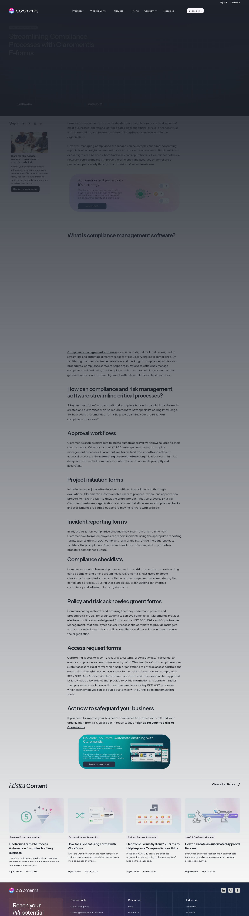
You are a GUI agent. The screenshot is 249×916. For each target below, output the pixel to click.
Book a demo (195, 11)
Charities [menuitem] (190, 864)
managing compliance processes (103, 146)
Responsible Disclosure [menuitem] (76, 894)
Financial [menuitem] (190, 852)
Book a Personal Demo (25, 188)
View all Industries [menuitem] (195, 870)
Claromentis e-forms (115, 392)
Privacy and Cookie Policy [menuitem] (22, 894)
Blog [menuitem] (130, 846)
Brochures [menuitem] (133, 852)
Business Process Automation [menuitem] (86, 858)
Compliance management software (92, 292)
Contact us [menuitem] (235, 2)
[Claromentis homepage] (23, 11)
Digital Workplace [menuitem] (80, 846)
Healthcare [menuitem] (192, 858)
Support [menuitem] (223, 2)
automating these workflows (118, 396)
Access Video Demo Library (29, 874)
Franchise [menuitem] (191, 846)
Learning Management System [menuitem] (87, 852)
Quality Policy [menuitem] (97, 894)
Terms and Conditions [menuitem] (49, 894)
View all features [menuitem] (79, 864)
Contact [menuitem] (111, 894)
